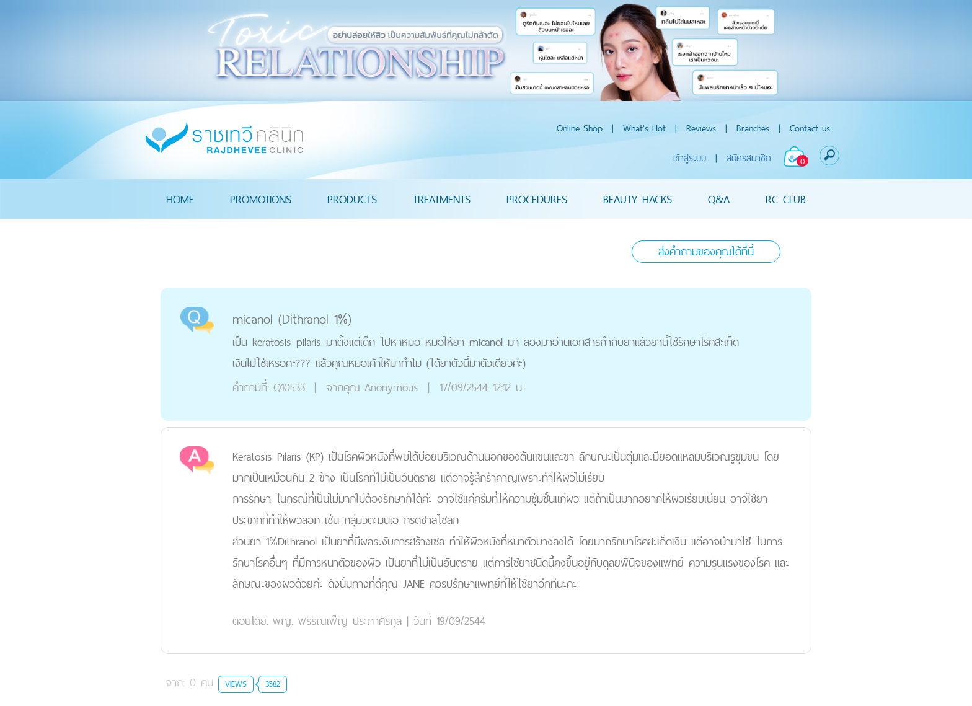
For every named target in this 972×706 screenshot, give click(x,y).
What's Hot (644, 128)
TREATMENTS (442, 198)
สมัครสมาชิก (749, 157)
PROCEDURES (536, 198)
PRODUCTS (352, 198)
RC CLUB (786, 198)
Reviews (701, 128)
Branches (752, 128)
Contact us (810, 128)
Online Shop (580, 128)
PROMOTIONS (260, 198)
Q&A (719, 198)
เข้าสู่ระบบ (689, 157)
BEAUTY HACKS (637, 198)
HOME (180, 198)
